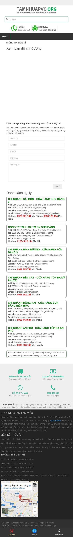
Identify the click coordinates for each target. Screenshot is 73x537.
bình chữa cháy (49, 407)
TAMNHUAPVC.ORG (11, 525)
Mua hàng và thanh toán (33, 439)
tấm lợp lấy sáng (27, 407)
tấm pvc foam (15, 451)
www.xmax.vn (58, 352)
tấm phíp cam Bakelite (39, 443)
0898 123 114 (24, 30)
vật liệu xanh (42, 404)
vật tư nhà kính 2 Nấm (32, 451)
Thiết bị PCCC (64, 407)
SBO (39, 407)
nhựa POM (12, 447)
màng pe (14, 407)
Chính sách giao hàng (55, 439)
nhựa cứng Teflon (26, 447)
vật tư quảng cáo (57, 404)
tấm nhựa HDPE (58, 447)
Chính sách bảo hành (10, 439)
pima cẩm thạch (43, 447)
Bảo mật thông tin (20, 443)
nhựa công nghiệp (27, 404)
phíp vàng (54, 443)
